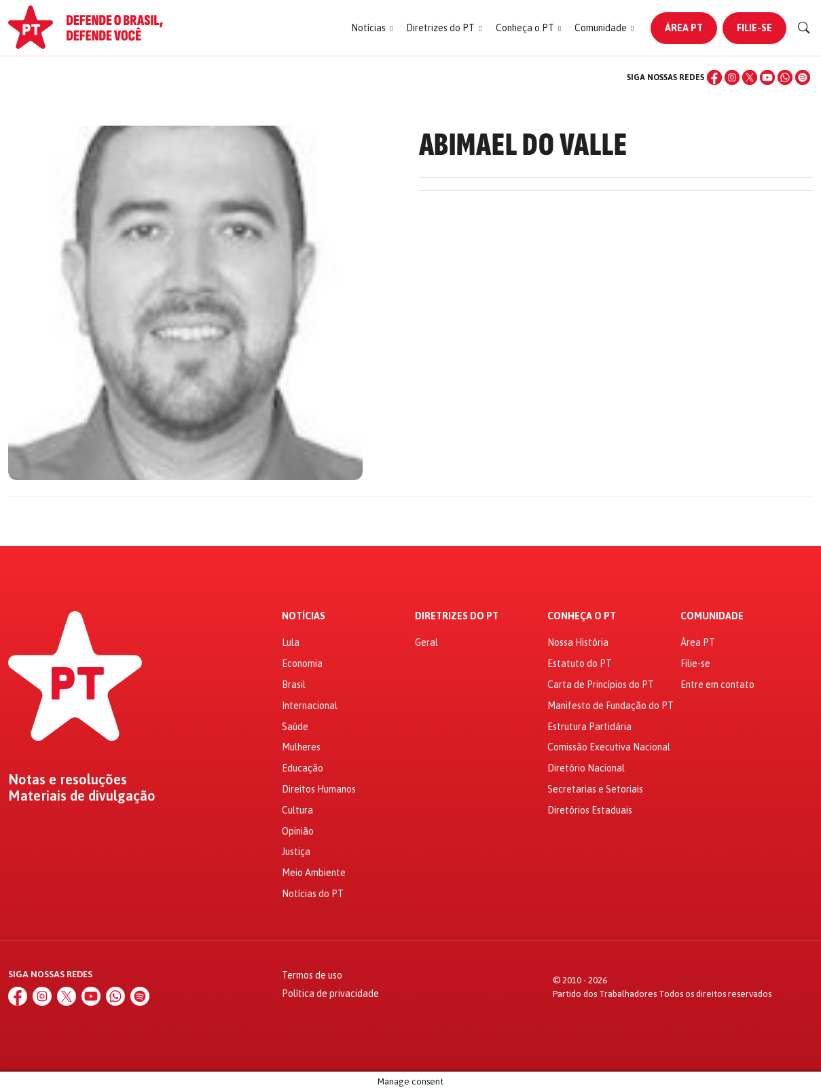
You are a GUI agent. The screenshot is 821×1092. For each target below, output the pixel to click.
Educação (302, 768)
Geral (426, 642)
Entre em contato (717, 684)
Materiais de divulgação (82, 795)
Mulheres (301, 747)
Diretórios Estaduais (589, 810)
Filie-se (754, 27)
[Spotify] (802, 77)
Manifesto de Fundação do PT (610, 705)
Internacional (309, 705)
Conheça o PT (581, 616)
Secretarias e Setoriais (595, 789)
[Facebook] (714, 77)
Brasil (294, 684)
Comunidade (712, 616)
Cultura (297, 810)
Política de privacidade (330, 993)
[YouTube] (767, 77)
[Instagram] (732, 77)
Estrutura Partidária (589, 726)
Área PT (684, 27)
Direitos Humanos (319, 789)
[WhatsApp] (785, 77)
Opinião (298, 831)
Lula (290, 642)
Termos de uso (312, 975)
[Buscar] (804, 28)
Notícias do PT (313, 893)
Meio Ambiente (314, 872)
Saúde (295, 726)
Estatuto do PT (579, 663)
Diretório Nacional (586, 768)
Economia (302, 663)
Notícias (303, 616)
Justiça (296, 851)
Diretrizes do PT (456, 616)
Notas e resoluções (67, 779)
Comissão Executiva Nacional (608, 747)
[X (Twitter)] (749, 77)
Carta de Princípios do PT (600, 684)
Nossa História (577, 642)
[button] (372, 28)
